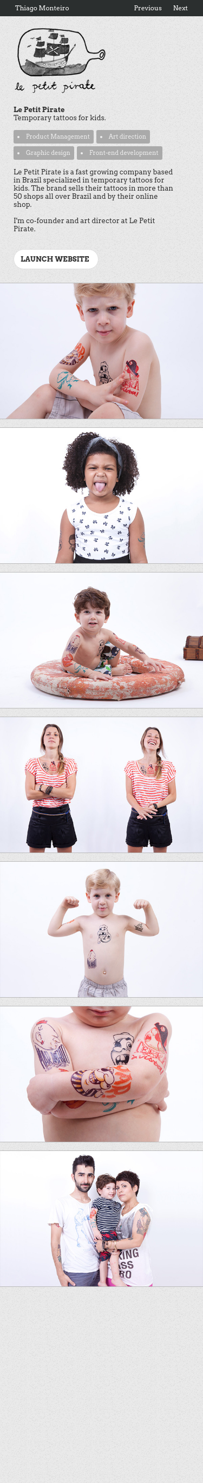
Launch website (55, 259)
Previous (148, 8)
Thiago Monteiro (42, 8)
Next (180, 8)
